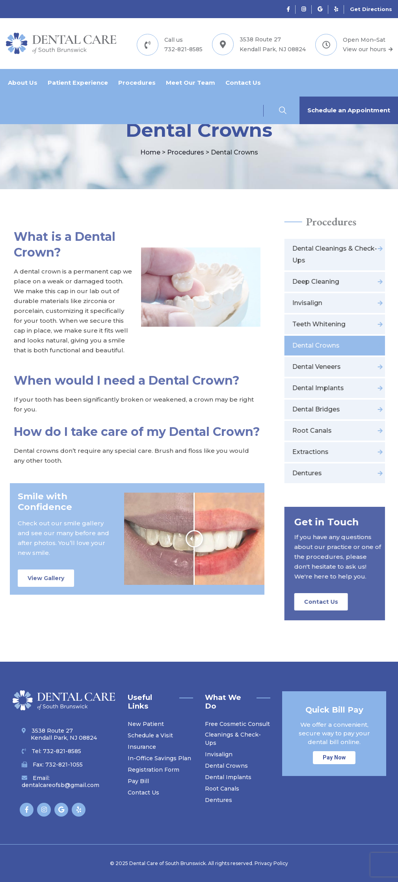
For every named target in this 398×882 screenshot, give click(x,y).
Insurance (142, 746)
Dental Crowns (226, 765)
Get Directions (371, 9)
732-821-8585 (183, 49)
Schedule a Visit (150, 735)
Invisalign (218, 754)
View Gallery (46, 578)
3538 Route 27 (59, 734)
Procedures (137, 82)
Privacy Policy (271, 863)
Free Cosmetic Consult (237, 724)
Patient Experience (78, 82)
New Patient (146, 724)
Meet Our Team (190, 82)
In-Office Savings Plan (159, 758)
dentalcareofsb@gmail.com (60, 785)
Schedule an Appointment (348, 110)
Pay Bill (138, 781)
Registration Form (153, 769)
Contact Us (243, 82)
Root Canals (222, 788)
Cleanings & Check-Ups (233, 738)
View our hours (367, 49)
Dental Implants (228, 777)
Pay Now (334, 757)
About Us (22, 82)
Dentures (218, 800)
